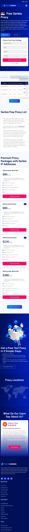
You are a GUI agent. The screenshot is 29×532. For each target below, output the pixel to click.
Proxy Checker (14, 100)
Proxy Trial (3, 496)
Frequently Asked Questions (7, 505)
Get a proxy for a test (8, 366)
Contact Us (3, 516)
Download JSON (15, 77)
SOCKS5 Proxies (4, 487)
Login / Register (4, 518)
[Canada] (4, 388)
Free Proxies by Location (6, 527)
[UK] (13, 388)
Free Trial (16, 34)
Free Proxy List (4, 525)
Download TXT (24, 77)
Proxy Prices (5, 34)
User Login (25, 1)
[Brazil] (10, 396)
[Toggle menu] (26, 6)
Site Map (3, 512)
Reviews (3, 509)
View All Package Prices (14, 306)
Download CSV (24, 79)
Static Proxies (4, 492)
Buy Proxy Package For (14, 60)
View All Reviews (14, 447)
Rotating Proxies (4, 494)
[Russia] (21, 388)
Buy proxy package (14, 196)
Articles (2, 507)
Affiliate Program (4, 514)
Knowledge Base (4, 503)
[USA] (6, 391)
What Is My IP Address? (6, 529)
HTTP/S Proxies (4, 490)
